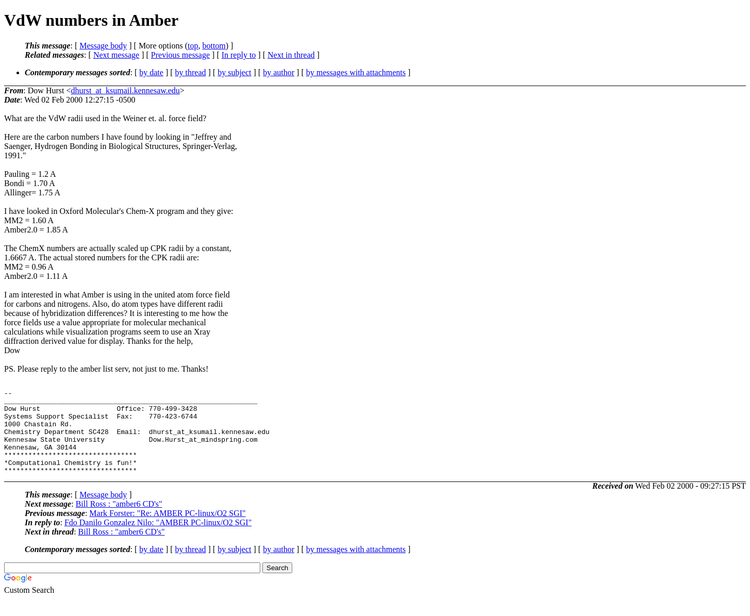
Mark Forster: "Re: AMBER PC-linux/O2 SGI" (167, 530)
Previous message (180, 55)
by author (278, 72)
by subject (234, 72)
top (193, 45)
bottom (213, 45)
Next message (116, 55)
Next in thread (291, 55)
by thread (190, 72)
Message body (103, 45)
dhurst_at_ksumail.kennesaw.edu (125, 90)
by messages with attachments (356, 72)
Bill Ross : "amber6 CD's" (119, 521)
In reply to (239, 55)
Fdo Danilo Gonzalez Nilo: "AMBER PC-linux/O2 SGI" (158, 539)
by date (151, 72)
